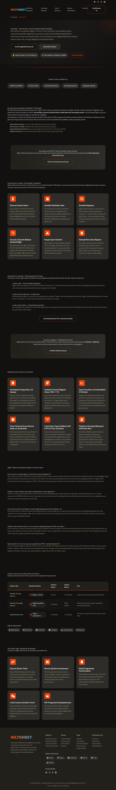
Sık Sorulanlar (65, 741)
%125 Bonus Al (96, 9)
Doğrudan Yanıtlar (89, 86)
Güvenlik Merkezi (44, 9)
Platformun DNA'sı (16, 86)
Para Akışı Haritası (70, 86)
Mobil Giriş (95, 741)
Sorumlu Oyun (81, 746)
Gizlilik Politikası (82, 743)
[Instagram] (98, 2)
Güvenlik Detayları (49, 47)
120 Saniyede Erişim (51, 86)
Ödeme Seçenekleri (51, 746)
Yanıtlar (85, 8)
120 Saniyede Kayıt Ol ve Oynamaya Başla (58, 319)
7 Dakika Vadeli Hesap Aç (58, 351)
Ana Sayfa (14, 17)
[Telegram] (104, 2)
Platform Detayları (29, 9)
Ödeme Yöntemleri (71, 9)
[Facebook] (101, 2)
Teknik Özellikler (51, 743)
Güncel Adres (96, 743)
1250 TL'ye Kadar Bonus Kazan (58, 162)
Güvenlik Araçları (51, 741)
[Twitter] (94, 2)
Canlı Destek (65, 743)
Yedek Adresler (97, 746)
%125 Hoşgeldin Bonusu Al (24, 47)
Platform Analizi (51, 739)
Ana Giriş (95, 739)
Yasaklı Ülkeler (81, 748)
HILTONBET (18, 9)
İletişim (63, 746)
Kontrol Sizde (33, 86)
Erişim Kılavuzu (58, 9)
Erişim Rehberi (66, 739)
